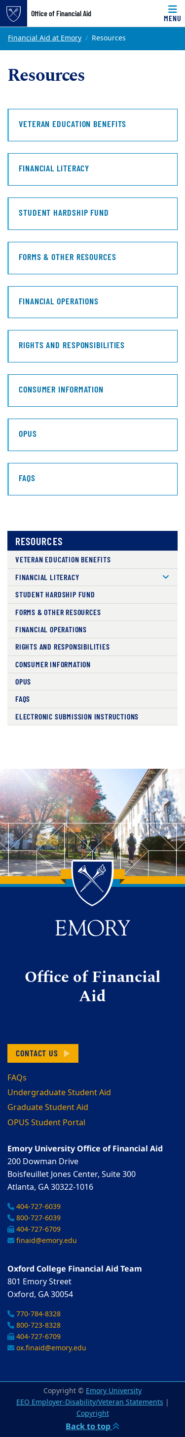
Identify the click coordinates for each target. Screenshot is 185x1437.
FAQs (22, 698)
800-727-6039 (34, 1218)
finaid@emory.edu (42, 1241)
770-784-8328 (34, 1314)
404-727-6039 (34, 1207)
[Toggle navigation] (172, 13)
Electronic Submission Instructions (77, 716)
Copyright (92, 1413)
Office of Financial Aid (61, 13)
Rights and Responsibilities (62, 646)
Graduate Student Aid (47, 1107)
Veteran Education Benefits (63, 559)
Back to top (92, 1426)
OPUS (23, 681)
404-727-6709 (34, 1229)
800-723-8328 (34, 1325)
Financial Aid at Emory (44, 38)
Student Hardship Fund (55, 594)
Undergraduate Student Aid (59, 1093)
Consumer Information (53, 664)
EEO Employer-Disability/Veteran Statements (89, 1402)
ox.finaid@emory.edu (46, 1348)
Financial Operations (51, 629)
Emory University (114, 1391)
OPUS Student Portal (46, 1123)
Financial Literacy (47, 577)
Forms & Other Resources (58, 612)
